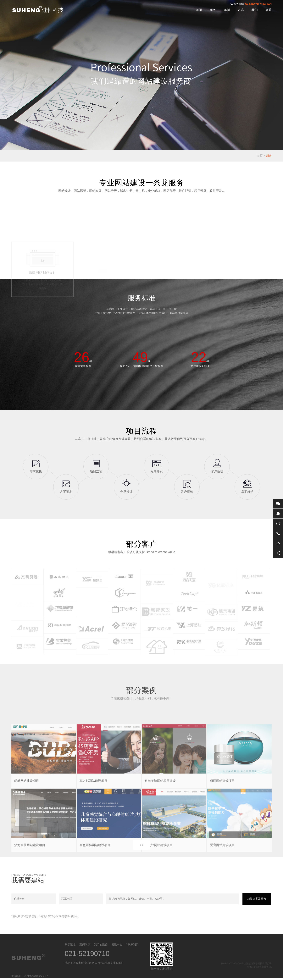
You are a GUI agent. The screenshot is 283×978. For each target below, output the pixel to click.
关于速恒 (70, 944)
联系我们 (133, 944)
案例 (227, 10)
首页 (199, 10)
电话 (278, 533)
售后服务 (278, 523)
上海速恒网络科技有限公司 (40, 9)
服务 (213, 10)
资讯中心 (116, 944)
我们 (255, 10)
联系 (268, 10)
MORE (141, 845)
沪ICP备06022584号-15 (259, 967)
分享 (278, 553)
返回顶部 (278, 543)
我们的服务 (101, 944)
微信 (278, 503)
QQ (278, 513)
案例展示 (84, 944)
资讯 (241, 10)
